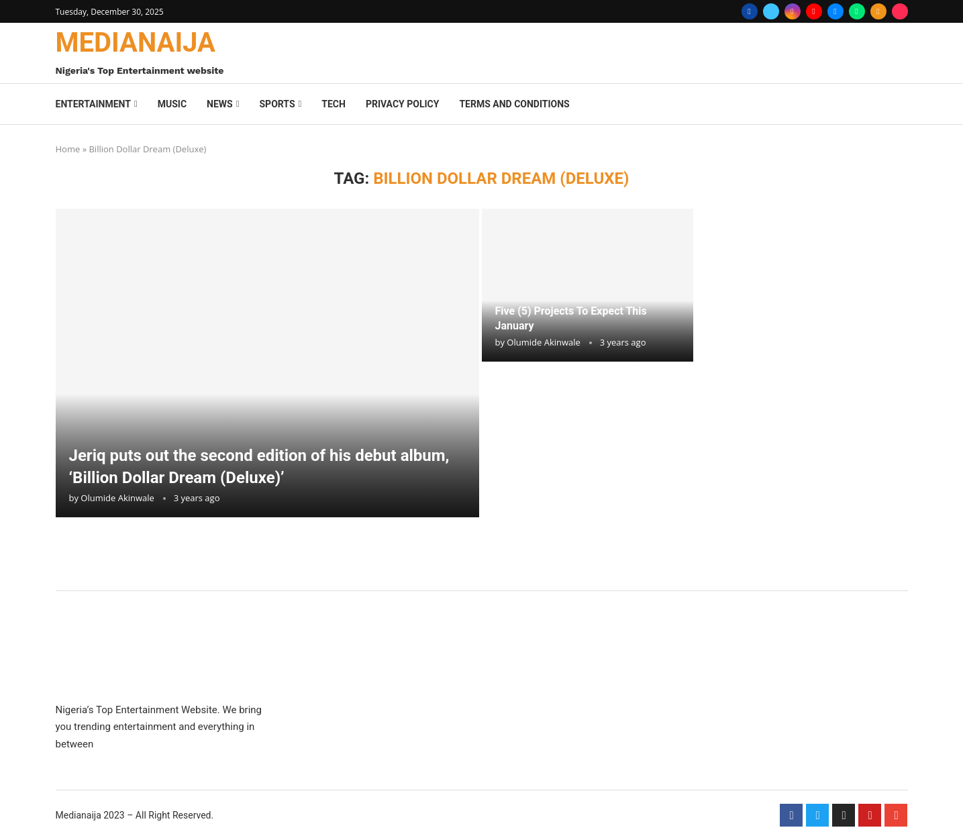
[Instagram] (792, 11)
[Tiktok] (900, 11)
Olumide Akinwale (117, 498)
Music (172, 104)
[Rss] (878, 11)
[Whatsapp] (857, 11)
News (220, 104)
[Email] (835, 11)
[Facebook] (750, 11)
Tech (333, 104)
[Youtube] (814, 11)
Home (68, 149)
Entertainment (93, 104)
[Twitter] (771, 11)
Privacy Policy (403, 104)
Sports (277, 104)
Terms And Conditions (514, 104)
